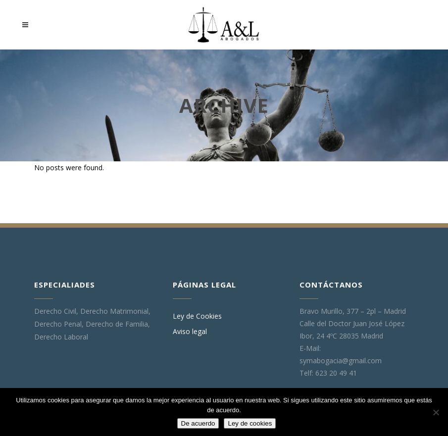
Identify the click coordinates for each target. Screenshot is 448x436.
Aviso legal (190, 331)
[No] (436, 412)
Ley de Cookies (197, 316)
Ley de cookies (250, 423)
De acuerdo (198, 423)
